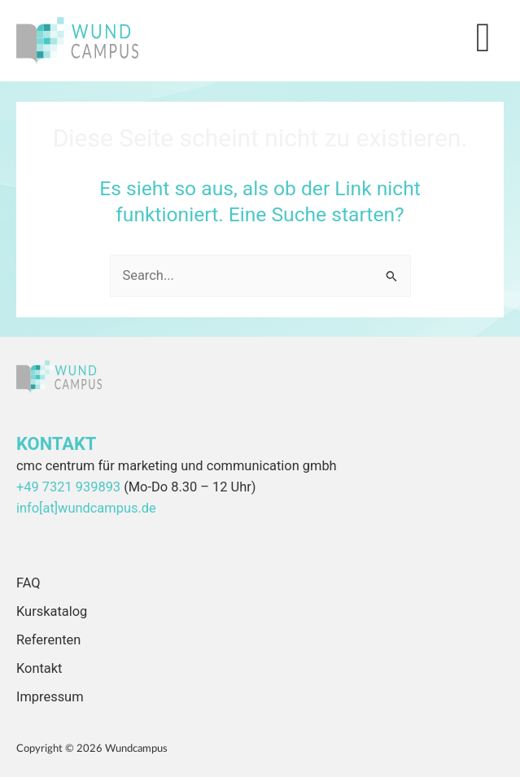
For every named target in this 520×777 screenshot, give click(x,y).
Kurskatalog (51, 611)
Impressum (50, 697)
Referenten (48, 640)
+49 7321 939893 (68, 487)
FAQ (28, 583)
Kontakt (39, 668)
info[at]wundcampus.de (86, 508)
